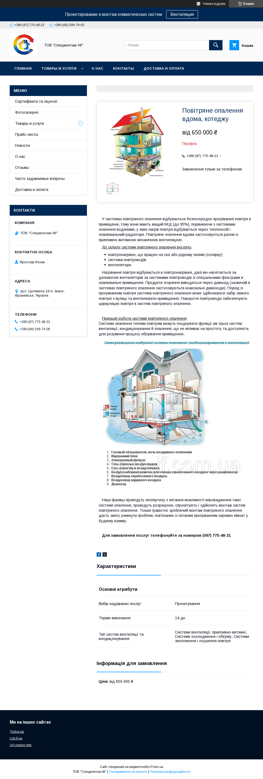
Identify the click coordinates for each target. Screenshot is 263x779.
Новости (22, 145)
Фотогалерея (26, 112)
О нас (97, 68)
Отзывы (22, 167)
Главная (23, 68)
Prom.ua (157, 767)
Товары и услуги (58, 68)
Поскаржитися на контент (128, 772)
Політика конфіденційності (170, 772)
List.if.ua (16, 738)
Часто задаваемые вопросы (40, 178)
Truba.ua (17, 732)
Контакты (123, 68)
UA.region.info (21, 745)
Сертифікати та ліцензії (36, 101)
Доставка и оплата (164, 68)
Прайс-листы (26, 134)
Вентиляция (182, 14)
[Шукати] (215, 45)
